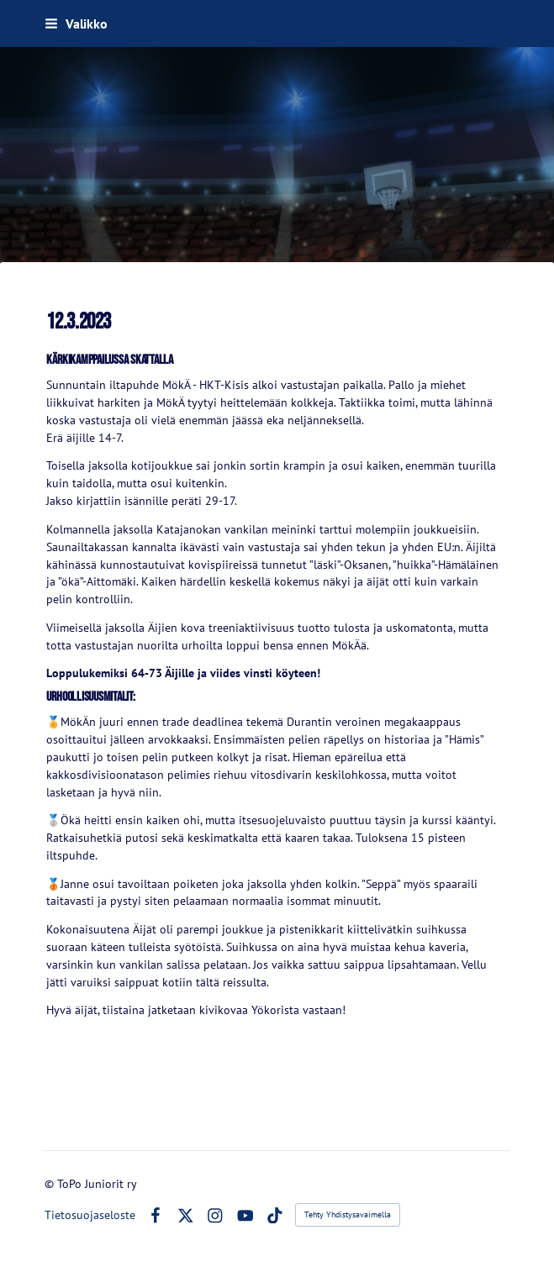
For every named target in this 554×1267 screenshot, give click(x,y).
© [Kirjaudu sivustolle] (51, 1183)
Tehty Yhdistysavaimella (347, 1214)
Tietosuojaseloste (90, 1215)
